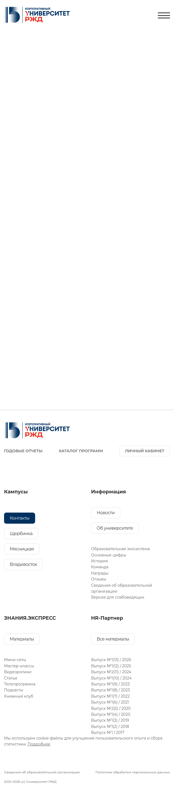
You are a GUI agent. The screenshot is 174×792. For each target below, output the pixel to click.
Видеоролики (18, 671)
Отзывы (98, 579)
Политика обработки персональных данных (132, 772)
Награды (99, 573)
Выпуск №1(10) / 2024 (111, 678)
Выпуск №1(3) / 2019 (110, 720)
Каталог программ (81, 451)
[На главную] (37, 15)
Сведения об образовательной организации (42, 772)
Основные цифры (108, 555)
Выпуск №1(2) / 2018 (110, 726)
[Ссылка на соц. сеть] (10, 470)
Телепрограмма (19, 684)
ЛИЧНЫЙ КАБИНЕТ (144, 450)
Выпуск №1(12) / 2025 (111, 666)
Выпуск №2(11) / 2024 (111, 671)
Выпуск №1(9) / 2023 (110, 684)
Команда (99, 567)
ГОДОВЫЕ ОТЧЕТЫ (23, 451)
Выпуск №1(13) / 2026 (111, 659)
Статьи (10, 678)
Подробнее (39, 744)
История (99, 561)
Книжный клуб (18, 696)
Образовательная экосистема (120, 548)
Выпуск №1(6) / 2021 (110, 702)
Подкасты (13, 690)
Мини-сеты (15, 659)
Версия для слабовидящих (117, 597)
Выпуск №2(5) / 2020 (111, 708)
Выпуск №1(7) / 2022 (110, 696)
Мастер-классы (19, 666)
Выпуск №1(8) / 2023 (110, 690)
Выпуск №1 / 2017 (107, 732)
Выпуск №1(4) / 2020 (110, 714)
